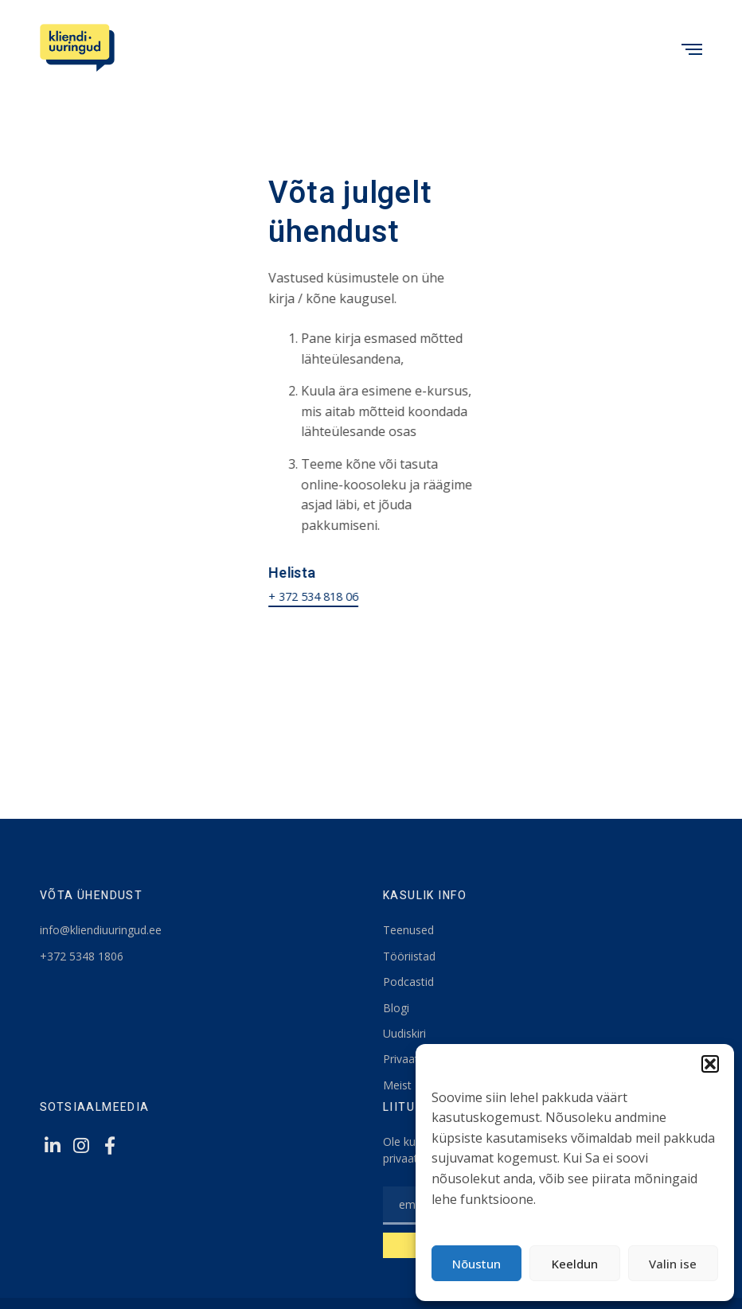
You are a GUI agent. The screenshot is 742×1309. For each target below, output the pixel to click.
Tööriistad (409, 956)
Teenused (408, 929)
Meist (397, 1085)
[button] (710, 1064)
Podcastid (408, 981)
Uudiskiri (404, 1033)
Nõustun (476, 1264)
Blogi (396, 1007)
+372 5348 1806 (81, 956)
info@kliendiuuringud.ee (101, 929)
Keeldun (575, 1264)
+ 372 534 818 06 (313, 596)
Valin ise (673, 1264)
